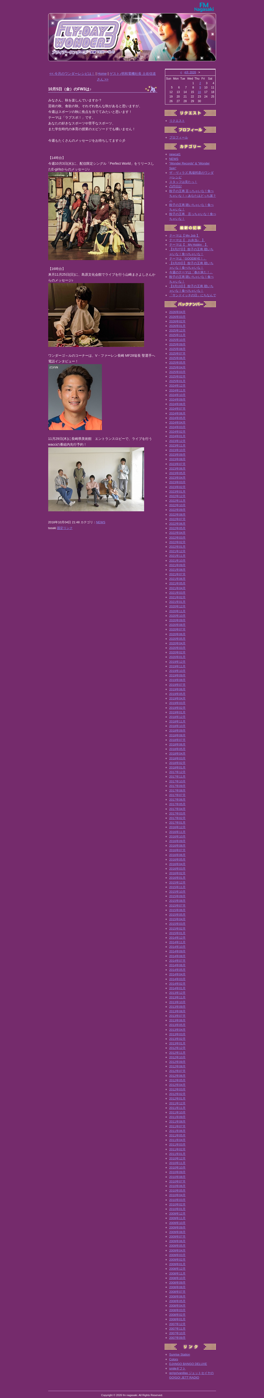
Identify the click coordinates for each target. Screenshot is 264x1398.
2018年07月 (177, 740)
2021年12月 (177, 551)
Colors (173, 1359)
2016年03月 (177, 868)
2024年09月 (177, 399)
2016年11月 (177, 832)
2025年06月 (177, 358)
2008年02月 (177, 1314)
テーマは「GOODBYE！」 (188, 258)
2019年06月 (177, 689)
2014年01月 (177, 988)
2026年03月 (177, 317)
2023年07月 (177, 464)
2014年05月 (177, 970)
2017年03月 (177, 813)
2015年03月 (177, 924)
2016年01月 (177, 878)
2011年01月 (177, 1154)
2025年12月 (177, 330)
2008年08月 (177, 1287)
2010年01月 (177, 1209)
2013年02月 (177, 1039)
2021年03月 (177, 592)
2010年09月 (177, 1172)
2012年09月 (177, 1062)
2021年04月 (177, 588)
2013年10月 (177, 1002)
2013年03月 (177, 1034)
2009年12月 (177, 1213)
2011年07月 (177, 1126)
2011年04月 (177, 1140)
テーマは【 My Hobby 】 (188, 244)
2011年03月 (177, 1144)
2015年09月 (177, 896)
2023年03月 (177, 482)
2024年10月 (177, 395)
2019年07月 (177, 685)
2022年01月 (177, 546)
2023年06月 (177, 468)
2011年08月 (177, 1121)
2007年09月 (177, 1338)
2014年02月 (177, 983)
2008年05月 (177, 1301)
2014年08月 (177, 956)
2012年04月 (177, 1085)
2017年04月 (177, 809)
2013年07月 (177, 1016)
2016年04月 (177, 864)
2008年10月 (177, 1278)
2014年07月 (177, 960)
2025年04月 (177, 367)
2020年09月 (177, 620)
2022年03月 (177, 537)
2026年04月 (177, 312)
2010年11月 (177, 1163)
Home (102, 74)
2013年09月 (177, 1006)
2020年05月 (177, 639)
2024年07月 (177, 408)
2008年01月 (177, 1319)
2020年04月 (177, 643)
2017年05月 (177, 804)
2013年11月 (177, 997)
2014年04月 (177, 974)
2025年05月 (177, 362)
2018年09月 (177, 730)
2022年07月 (177, 519)
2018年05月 (177, 749)
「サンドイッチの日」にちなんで (192, 295)
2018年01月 (177, 767)
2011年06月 (177, 1131)
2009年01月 (177, 1264)
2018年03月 (177, 758)
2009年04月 (177, 1250)
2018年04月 (177, 753)
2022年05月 (177, 528)
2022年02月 (177, 542)
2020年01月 (177, 657)
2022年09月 (177, 510)
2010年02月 (177, 1204)
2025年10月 (177, 340)
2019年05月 (177, 694)
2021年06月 (177, 579)
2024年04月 (177, 422)
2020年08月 (177, 625)
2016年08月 (177, 845)
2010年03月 (177, 1200)
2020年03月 (177, 648)
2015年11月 (177, 887)
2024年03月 (177, 427)
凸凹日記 (175, 186)
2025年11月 (177, 335)
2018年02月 (177, 763)
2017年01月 (177, 822)
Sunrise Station (179, 1354)
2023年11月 (177, 445)
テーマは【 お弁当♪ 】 (187, 240)
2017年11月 (177, 776)
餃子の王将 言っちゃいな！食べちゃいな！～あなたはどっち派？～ (192, 195)
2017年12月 (177, 772)
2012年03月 (177, 1089)
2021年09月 (177, 565)
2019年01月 (177, 712)
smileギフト (177, 1368)
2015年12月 (177, 882)
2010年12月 (177, 1158)
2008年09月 (177, 1282)
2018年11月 (177, 721)
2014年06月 (177, 965)
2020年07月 (177, 629)
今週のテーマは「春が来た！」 (191, 272)
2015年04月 (177, 919)
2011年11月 (177, 1108)
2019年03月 (177, 703)
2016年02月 (177, 873)
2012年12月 (177, 1048)
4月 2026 (190, 72)
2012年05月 (177, 1080)
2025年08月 (177, 349)
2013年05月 (177, 1025)
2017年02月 (177, 818)
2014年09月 (177, 951)
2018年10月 (177, 726)
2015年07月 (177, 905)
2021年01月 (177, 602)
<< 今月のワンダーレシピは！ (72, 74)
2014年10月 (177, 947)
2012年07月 (177, 1071)
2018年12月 (177, 717)
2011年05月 (177, 1135)
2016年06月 (177, 855)
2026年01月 (177, 326)
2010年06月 (177, 1186)
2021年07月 (177, 574)
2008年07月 (177, 1291)
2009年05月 (177, 1245)
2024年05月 (177, 418)
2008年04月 (177, 1305)
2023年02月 (177, 487)
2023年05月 (177, 473)
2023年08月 (177, 459)
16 (199, 92)
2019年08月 (177, 680)
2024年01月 (177, 436)
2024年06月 (177, 413)
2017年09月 (177, 786)
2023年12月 (177, 441)
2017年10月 (177, 781)
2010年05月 (177, 1190)
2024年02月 (177, 431)
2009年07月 (177, 1236)
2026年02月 (177, 321)
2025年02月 (177, 376)
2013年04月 (177, 1029)
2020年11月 (177, 611)
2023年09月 (177, 454)
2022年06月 (177, 523)
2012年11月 (177, 1052)
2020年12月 (177, 606)
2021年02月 (177, 597)
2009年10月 (177, 1223)
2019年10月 (177, 671)
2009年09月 (177, 1227)
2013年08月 (177, 1011)
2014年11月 (177, 942)
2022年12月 (177, 496)
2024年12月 (177, 385)
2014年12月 (177, 937)
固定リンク (65, 528)
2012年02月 (177, 1094)
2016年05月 (177, 859)
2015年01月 (177, 933)
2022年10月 (177, 505)
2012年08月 (177, 1066)
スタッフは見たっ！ (183, 182)
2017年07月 (177, 795)
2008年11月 (177, 1273)
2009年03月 (177, 1255)
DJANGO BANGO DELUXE (188, 1364)
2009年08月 (177, 1232)
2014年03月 (177, 979)
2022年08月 (177, 514)
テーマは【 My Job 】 (184, 235)
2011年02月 (177, 1149)
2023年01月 (177, 491)
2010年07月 (177, 1181)
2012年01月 (177, 1098)
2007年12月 (177, 1324)
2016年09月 (177, 841)
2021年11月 (177, 556)
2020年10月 (177, 615)
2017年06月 (177, 799)
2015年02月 (177, 928)
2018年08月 (177, 735)
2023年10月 (177, 450)
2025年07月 (177, 353)
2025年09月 (177, 344)
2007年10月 (177, 1333)
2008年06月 (177, 1296)
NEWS (100, 522)
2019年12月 (177, 662)
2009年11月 (177, 1218)
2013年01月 (177, 1043)
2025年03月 (177, 372)
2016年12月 (177, 827)
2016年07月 (177, 850)
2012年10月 (177, 1057)
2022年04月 (177, 533)
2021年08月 (177, 569)
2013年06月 (177, 1020)
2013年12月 (177, 993)
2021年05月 (177, 583)
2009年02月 (177, 1259)
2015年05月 (177, 914)
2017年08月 (177, 790)
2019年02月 (177, 708)
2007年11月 (177, 1328)
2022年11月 (177, 500)
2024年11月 (177, 390)
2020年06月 (177, 634)
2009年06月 (177, 1241)
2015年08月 (177, 901)
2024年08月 (177, 404)
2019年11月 (177, 666)
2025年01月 (177, 381)
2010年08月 (177, 1177)
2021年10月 (177, 560)
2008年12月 (177, 1268)
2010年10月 (177, 1167)
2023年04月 (177, 477)
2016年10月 (177, 836)
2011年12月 (177, 1103)
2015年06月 (177, 910)
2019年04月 (177, 698)
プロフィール (178, 137)
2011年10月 (177, 1112)
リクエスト (177, 120)
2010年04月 (177, 1195)
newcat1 (175, 154)
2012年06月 (177, 1076)
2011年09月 (177, 1117)
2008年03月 (177, 1310)
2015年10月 (177, 891)
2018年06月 (177, 744)
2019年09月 (177, 675)
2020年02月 (177, 652)
